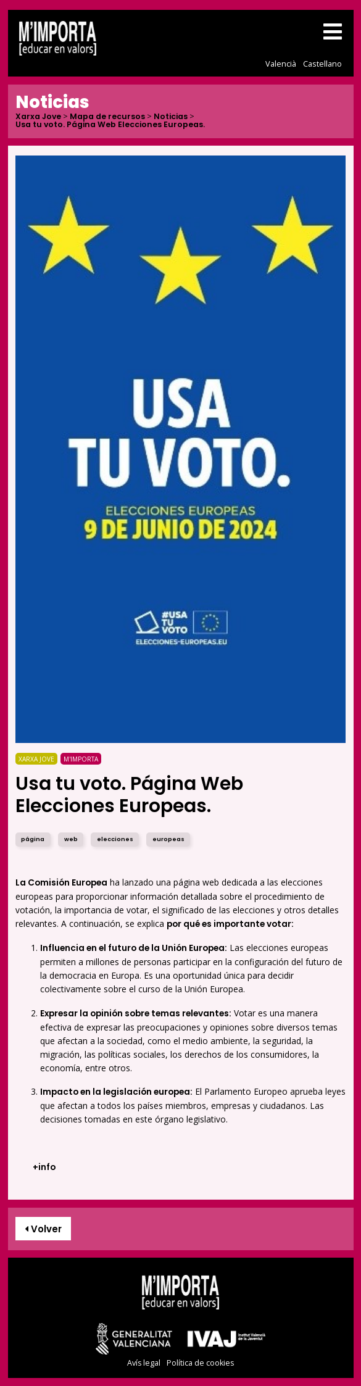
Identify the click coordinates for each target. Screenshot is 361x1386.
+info (44, 1167)
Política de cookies (200, 1363)
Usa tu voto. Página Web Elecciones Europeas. (110, 125)
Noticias (171, 117)
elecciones (115, 839)
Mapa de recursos (107, 117)
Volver (43, 1228)
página (32, 839)
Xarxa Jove (38, 117)
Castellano (322, 63)
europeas (168, 839)
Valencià (280, 63)
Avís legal (143, 1363)
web (71, 839)
